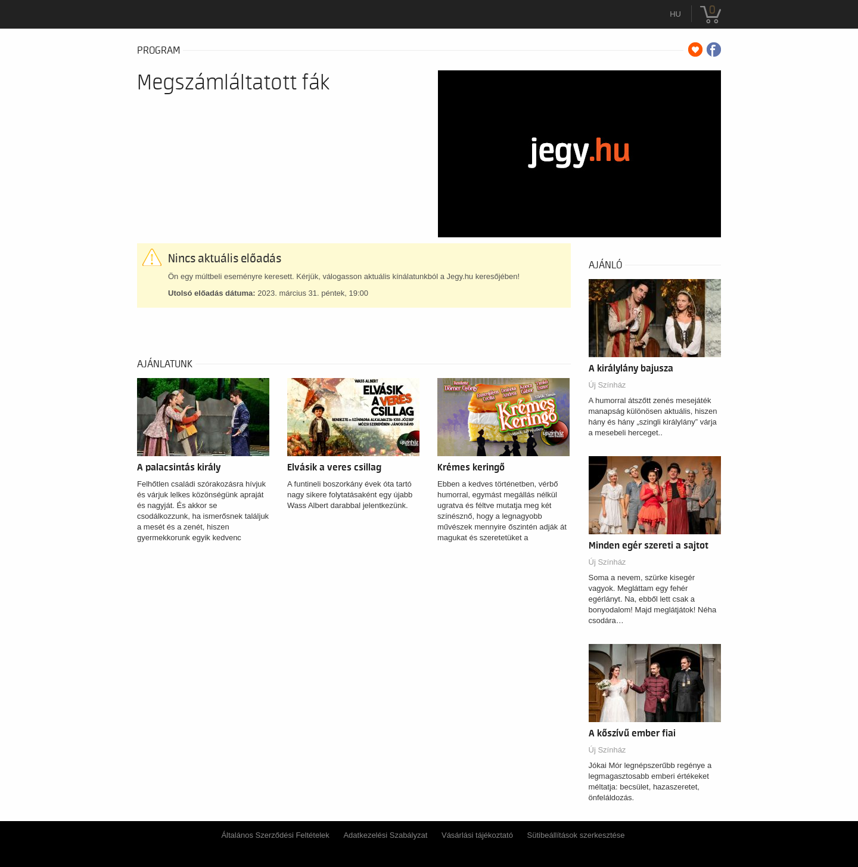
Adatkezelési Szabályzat (385, 835)
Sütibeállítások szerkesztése (576, 835)
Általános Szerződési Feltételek (275, 835)
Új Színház (607, 384)
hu (675, 14)
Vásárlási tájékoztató (477, 835)
